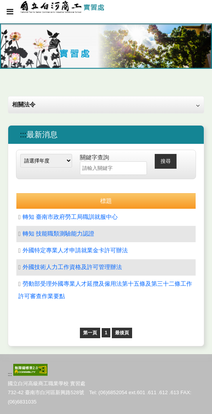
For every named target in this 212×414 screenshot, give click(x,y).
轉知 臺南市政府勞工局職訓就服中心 (70, 216)
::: (23, 134)
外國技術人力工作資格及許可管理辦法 (72, 267)
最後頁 (122, 332)
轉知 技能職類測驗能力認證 (58, 233)
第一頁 (90, 332)
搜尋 (166, 161)
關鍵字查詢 (94, 157)
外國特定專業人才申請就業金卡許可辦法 (75, 250)
